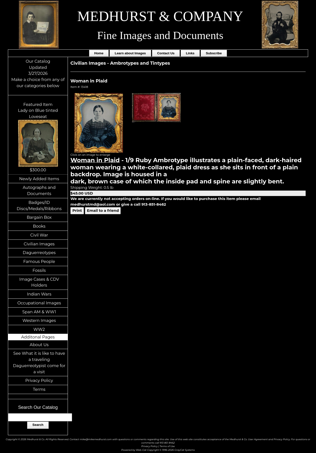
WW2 (39, 329)
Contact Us (166, 53)
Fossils (39, 270)
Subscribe (214, 53)
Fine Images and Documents (160, 35)
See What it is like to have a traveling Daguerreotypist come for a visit (39, 362)
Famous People (39, 261)
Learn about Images (130, 53)
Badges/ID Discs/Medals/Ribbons (39, 205)
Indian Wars (39, 294)
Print (77, 210)
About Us (39, 344)
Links (190, 53)
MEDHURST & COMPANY (160, 16)
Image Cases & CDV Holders (39, 282)
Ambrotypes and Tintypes (140, 63)
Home (98, 53)
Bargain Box (39, 217)
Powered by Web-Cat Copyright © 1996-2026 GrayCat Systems (158, 450)
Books (39, 226)
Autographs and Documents (39, 190)
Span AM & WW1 (39, 311)
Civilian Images (39, 243)
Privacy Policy (39, 380)
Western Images (39, 320)
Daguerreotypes (39, 252)
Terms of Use (167, 446)
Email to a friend (103, 210)
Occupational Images (39, 302)
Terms (39, 389)
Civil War (39, 235)
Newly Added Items (39, 178)
